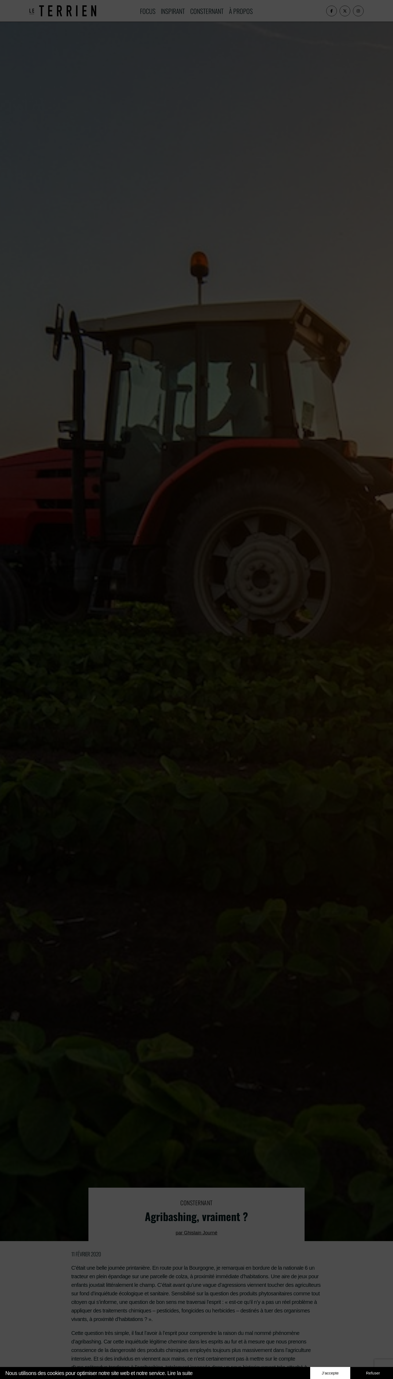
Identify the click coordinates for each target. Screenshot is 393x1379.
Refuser (373, 1373)
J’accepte (330, 1373)
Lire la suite (179, 1373)
